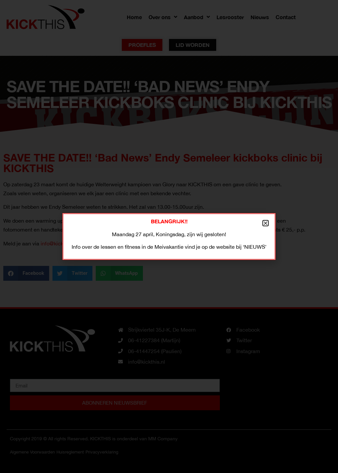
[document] (169, 236)
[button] (265, 223)
